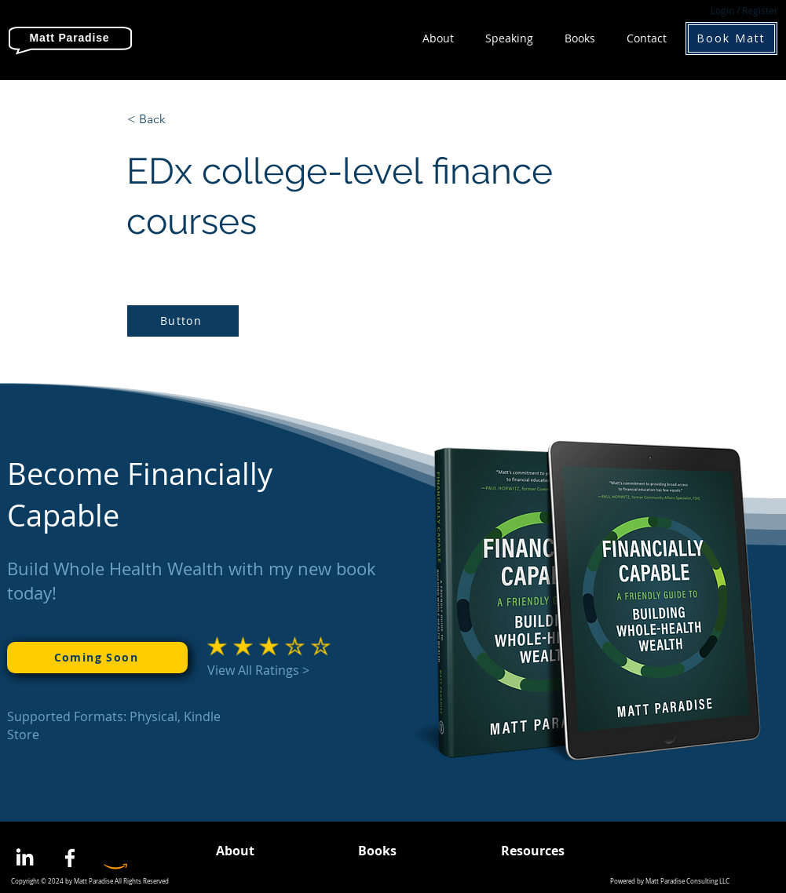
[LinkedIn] (24, 857)
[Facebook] (70, 857)
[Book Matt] (731, 38)
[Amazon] (115, 857)
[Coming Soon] (97, 657)
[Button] (183, 321)
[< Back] (179, 119)
